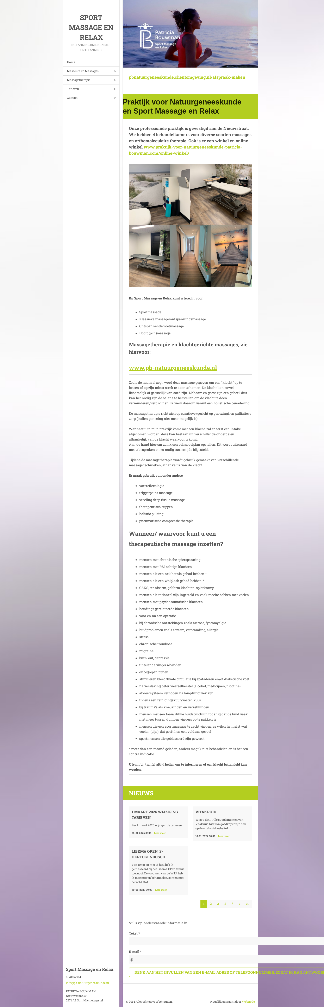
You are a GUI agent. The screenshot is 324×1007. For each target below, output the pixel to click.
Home (71, 62)
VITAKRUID (205, 811)
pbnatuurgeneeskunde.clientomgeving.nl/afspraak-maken (187, 77)
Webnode (248, 1001)
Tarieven (73, 89)
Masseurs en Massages (83, 71)
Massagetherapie (78, 80)
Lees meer (160, 833)
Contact (72, 98)
